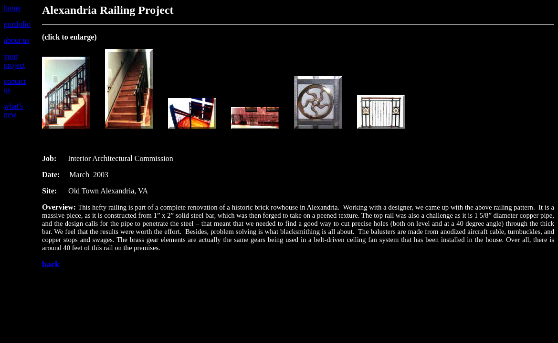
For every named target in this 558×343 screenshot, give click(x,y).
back (51, 264)
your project (14, 60)
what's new (13, 110)
